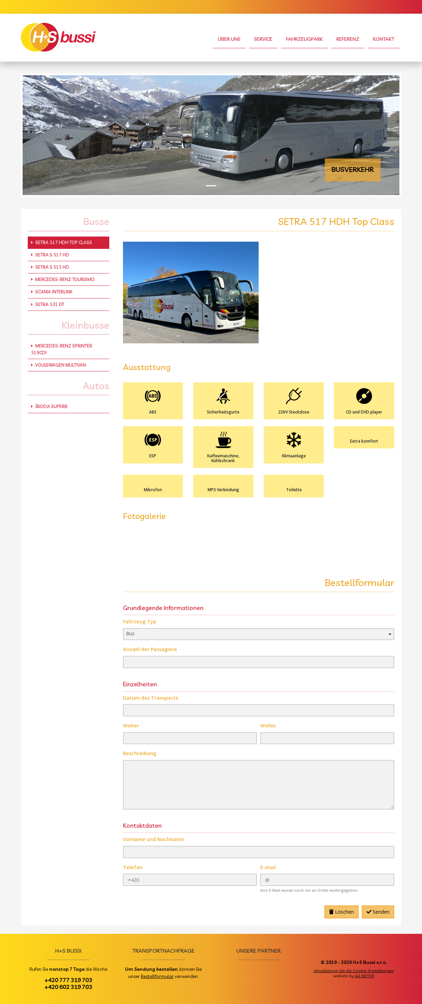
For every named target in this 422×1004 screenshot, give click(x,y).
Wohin (268, 725)
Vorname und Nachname (153, 839)
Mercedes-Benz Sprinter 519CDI (61, 349)
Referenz (347, 39)
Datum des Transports (150, 698)
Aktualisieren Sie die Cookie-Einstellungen (353, 970)
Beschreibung (139, 753)
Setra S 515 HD (50, 267)
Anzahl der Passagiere (150, 649)
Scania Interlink (51, 291)
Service (263, 39)
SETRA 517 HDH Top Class (61, 242)
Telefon (132, 867)
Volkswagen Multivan (58, 365)
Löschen (341, 911)
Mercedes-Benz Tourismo (63, 279)
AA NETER (364, 975)
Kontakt (383, 39)
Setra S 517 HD (50, 254)
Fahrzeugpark (304, 39)
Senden (378, 911)
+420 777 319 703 (68, 979)
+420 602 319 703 (68, 986)
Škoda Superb (49, 406)
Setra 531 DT (47, 304)
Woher (131, 725)
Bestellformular (157, 976)
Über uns (229, 39)
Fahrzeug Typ (139, 621)
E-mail (268, 867)
